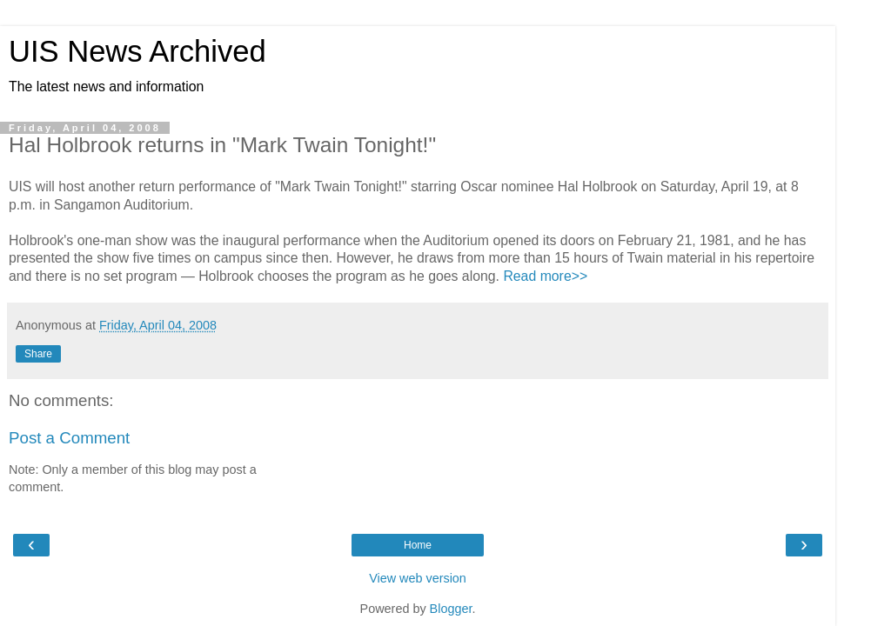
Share (38, 354)
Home (418, 545)
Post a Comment (69, 438)
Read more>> (545, 276)
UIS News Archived (137, 51)
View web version (417, 578)
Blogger (451, 609)
